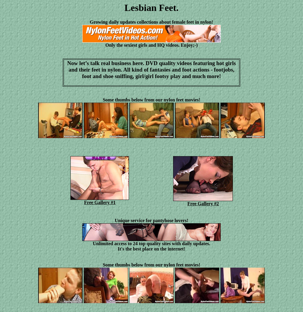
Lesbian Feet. (151, 7)
